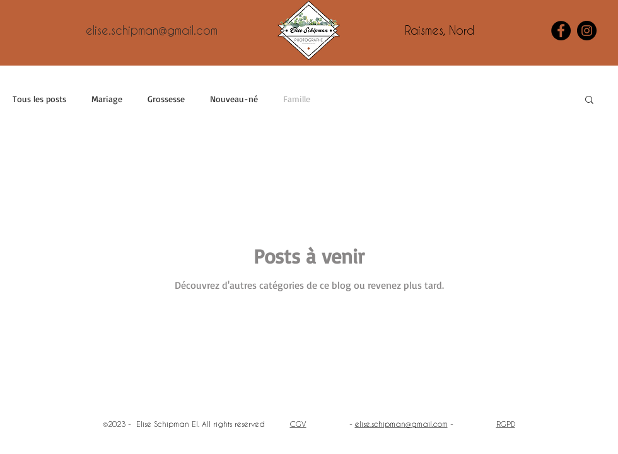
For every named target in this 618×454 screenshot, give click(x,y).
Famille (296, 98)
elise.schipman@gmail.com (401, 423)
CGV (298, 423)
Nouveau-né (234, 98)
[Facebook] (561, 30)
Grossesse (166, 98)
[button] (589, 100)
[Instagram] (587, 30)
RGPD (505, 423)
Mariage (106, 98)
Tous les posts (39, 98)
